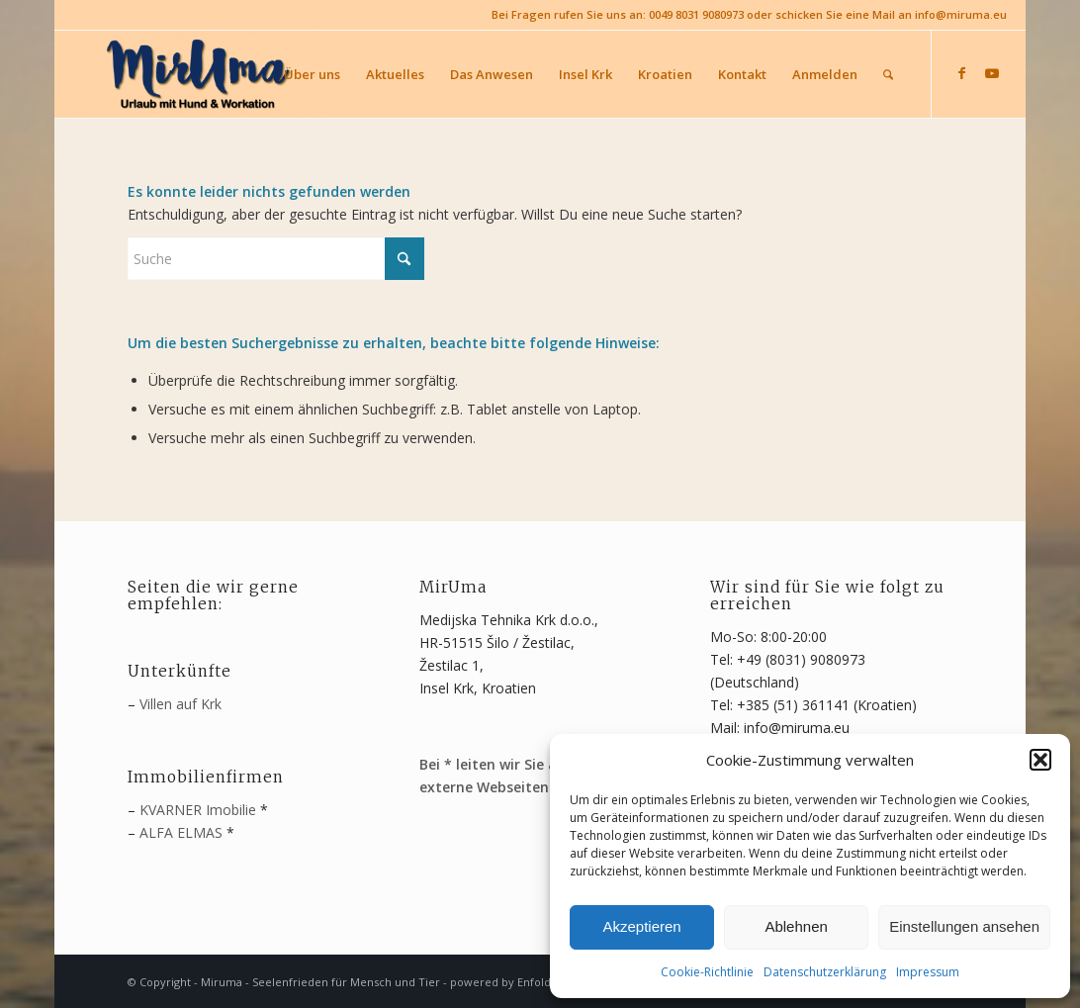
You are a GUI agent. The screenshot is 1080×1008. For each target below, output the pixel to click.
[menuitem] (312, 74)
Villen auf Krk (180, 703)
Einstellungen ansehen (964, 926)
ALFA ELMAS (181, 832)
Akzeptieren (641, 926)
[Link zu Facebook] (962, 73)
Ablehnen (796, 926)
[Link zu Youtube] (992, 73)
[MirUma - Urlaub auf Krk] (200, 74)
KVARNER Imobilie (197, 809)
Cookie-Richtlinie (707, 971)
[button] (1040, 760)
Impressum (927, 971)
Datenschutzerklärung (825, 971)
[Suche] (888, 74)
